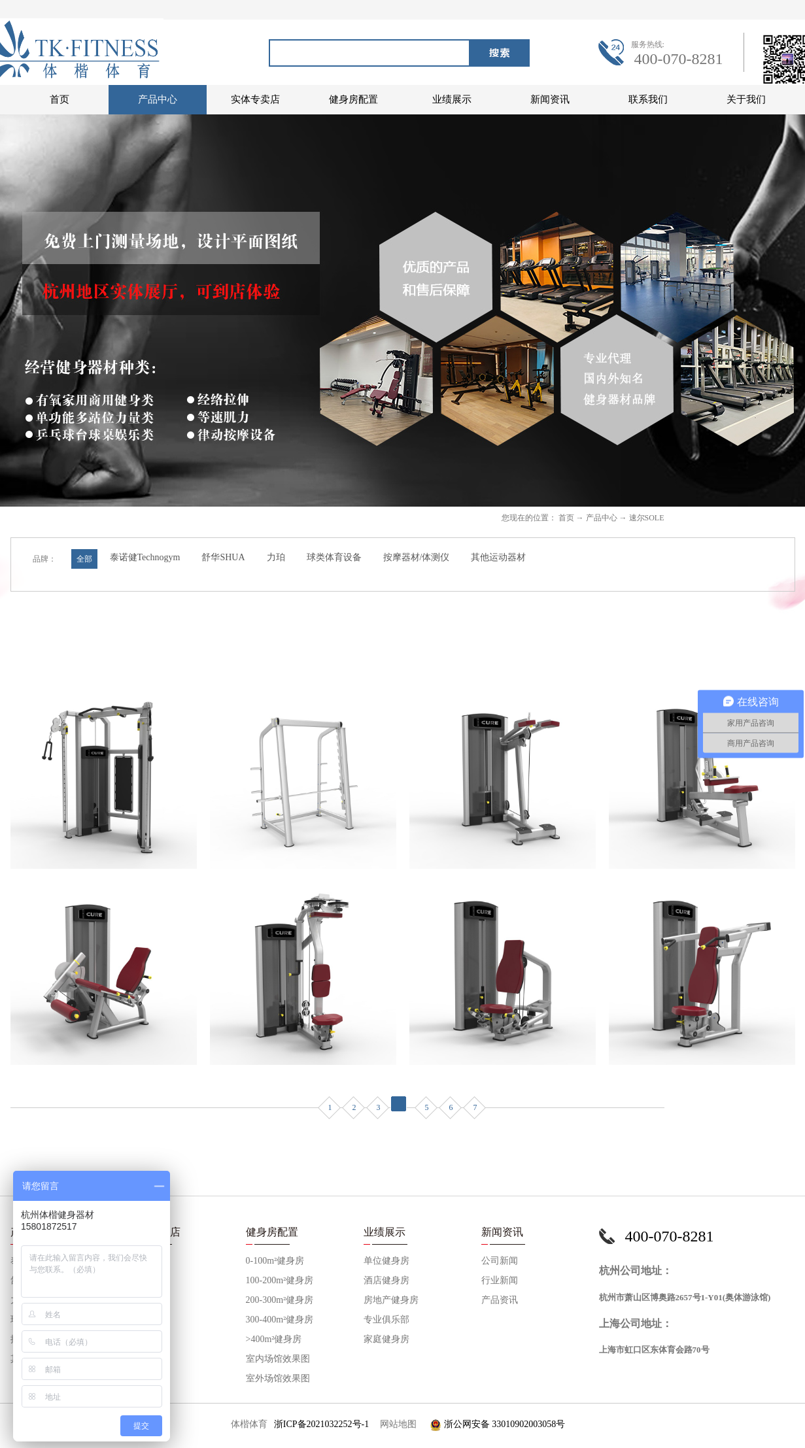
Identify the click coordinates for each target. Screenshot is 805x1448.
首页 (59, 99)
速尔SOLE (646, 517)
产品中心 (601, 517)
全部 (84, 559)
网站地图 (396, 1424)
